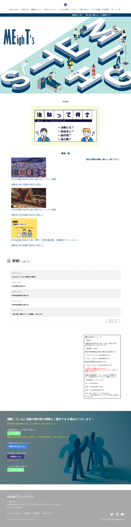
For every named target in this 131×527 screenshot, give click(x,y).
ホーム (9, 513)
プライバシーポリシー (28, 519)
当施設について (36, 9)
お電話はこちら (17, 456)
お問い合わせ (84, 9)
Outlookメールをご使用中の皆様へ (24, 277)
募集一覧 (25, 9)
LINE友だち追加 (17, 470)
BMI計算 (105, 9)
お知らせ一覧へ (113, 321)
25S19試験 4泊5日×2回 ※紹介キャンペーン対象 (33, 209)
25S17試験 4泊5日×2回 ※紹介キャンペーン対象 (33, 179)
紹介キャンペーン (51, 9)
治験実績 (27, 513)
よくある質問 (64, 9)
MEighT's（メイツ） (21, 496)
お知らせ (18, 513)
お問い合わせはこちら (18, 446)
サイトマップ (12, 519)
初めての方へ (14, 9)
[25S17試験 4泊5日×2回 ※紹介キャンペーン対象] (28, 168)
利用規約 (36, 513)
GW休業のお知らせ (18, 286)
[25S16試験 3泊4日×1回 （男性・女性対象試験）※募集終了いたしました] (24, 228)
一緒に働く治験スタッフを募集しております (27, 314)
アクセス (74, 9)
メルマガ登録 (95, 9)
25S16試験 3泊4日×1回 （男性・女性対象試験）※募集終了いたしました (44, 240)
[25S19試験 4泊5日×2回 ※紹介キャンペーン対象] (28, 198)
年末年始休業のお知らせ (20, 295)
